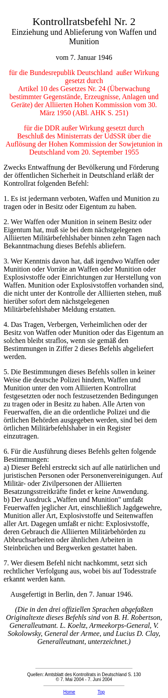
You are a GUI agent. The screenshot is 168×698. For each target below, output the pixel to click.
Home (69, 692)
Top (101, 692)
